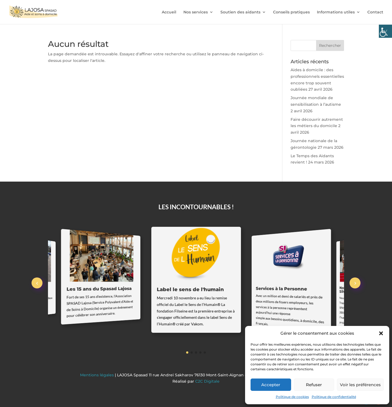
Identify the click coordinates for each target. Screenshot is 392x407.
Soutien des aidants (240, 12)
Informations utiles (336, 12)
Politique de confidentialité (334, 397)
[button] (381, 333)
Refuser (314, 384)
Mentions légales (97, 374)
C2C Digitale (207, 381)
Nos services (195, 12)
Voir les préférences (360, 384)
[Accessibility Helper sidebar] (385, 31)
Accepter (270, 384)
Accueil (169, 12)
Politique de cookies (292, 397)
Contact (375, 12)
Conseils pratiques (291, 12)
